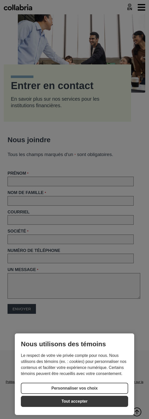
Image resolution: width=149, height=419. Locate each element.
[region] (74, 374)
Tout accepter (75, 401)
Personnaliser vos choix (74, 388)
